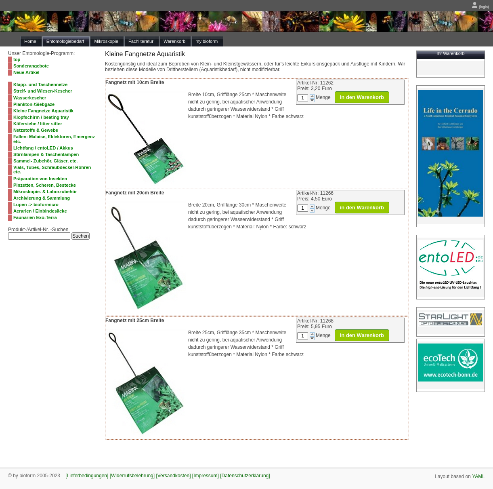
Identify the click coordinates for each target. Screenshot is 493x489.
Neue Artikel (26, 72)
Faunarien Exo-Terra (35, 217)
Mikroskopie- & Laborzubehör (45, 191)
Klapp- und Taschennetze (40, 84)
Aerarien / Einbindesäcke (40, 211)
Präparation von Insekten (40, 178)
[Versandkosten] (173, 475)
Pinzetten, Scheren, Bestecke (44, 185)
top (16, 59)
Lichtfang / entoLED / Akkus (43, 147)
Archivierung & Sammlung (41, 198)
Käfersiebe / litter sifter (37, 123)
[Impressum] (205, 475)
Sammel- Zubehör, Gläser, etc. (45, 160)
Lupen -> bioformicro (36, 204)
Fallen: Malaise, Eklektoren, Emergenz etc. (54, 138)
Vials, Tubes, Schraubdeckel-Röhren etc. (52, 169)
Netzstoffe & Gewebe (35, 130)
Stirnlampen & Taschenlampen (46, 154)
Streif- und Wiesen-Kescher (42, 91)
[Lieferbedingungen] (86, 475)
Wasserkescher (29, 97)
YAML (478, 476)
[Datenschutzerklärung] (245, 475)
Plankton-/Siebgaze (34, 104)
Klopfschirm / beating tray (41, 117)
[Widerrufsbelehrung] (132, 475)
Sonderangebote (31, 65)
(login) (480, 7)
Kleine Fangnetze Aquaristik (43, 110)
